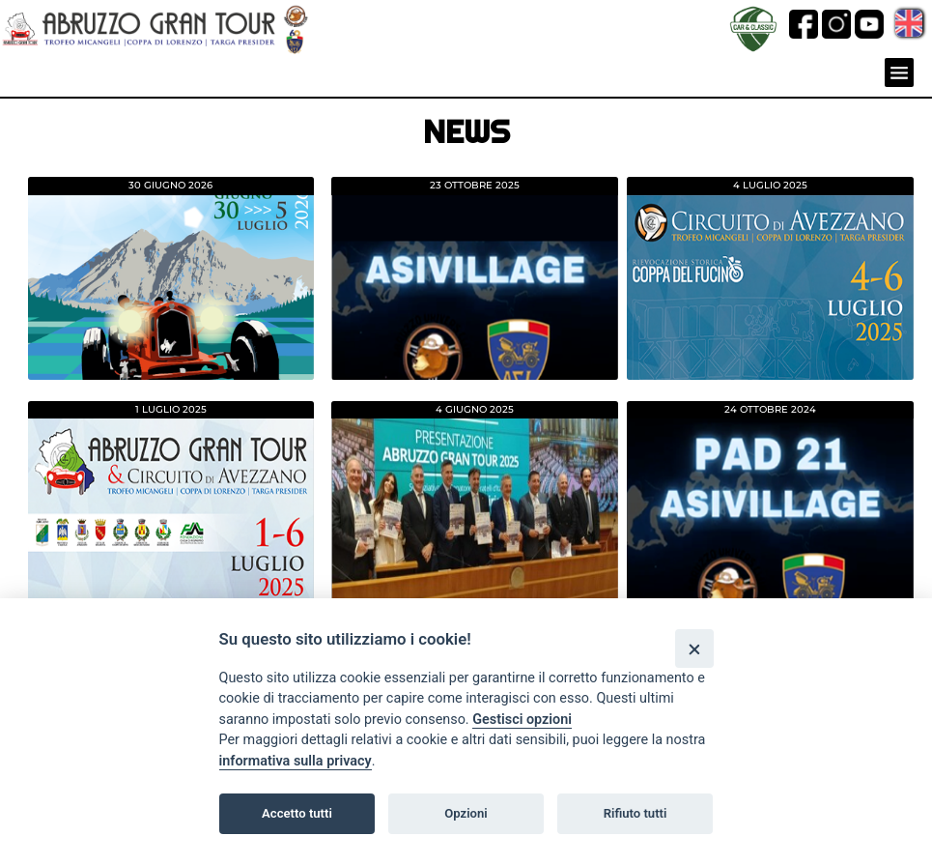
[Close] (694, 648)
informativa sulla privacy (295, 761)
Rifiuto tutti (635, 813)
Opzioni (466, 813)
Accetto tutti (297, 813)
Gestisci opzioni (522, 719)
